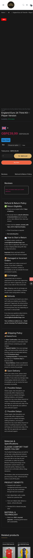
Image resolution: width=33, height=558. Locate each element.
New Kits (24, 28)
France (21, 486)
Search (23, 5)
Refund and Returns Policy (10, 537)
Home (3, 12)
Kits (13, 28)
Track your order (8, 542)
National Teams (18, 28)
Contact (5, 528)
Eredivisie (24, 462)
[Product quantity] (7, 75)
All (9, 12)
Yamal (5, 555)
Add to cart (24, 75)
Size (3, 64)
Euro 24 (9, 28)
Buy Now (16, 82)
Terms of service (8, 534)
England (5, 28)
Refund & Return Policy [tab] (23, 93)
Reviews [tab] (4, 93)
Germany (6, 486)
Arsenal (6, 462)
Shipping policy (7, 539)
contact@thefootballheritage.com (14, 162)
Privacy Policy (7, 531)
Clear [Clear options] (23, 64)
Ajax (19, 462)
